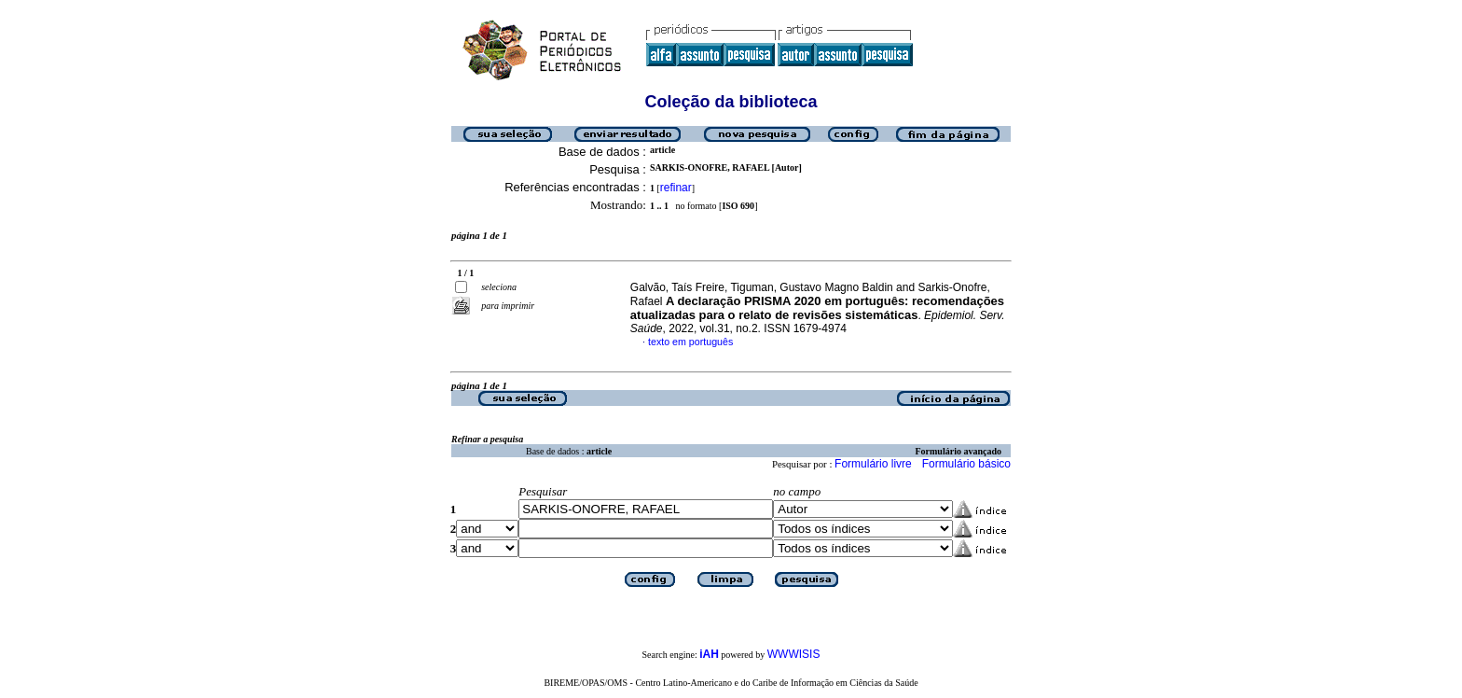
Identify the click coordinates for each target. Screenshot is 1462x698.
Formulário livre (873, 463)
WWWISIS (794, 654)
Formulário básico (966, 463)
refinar (676, 187)
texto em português (690, 341)
